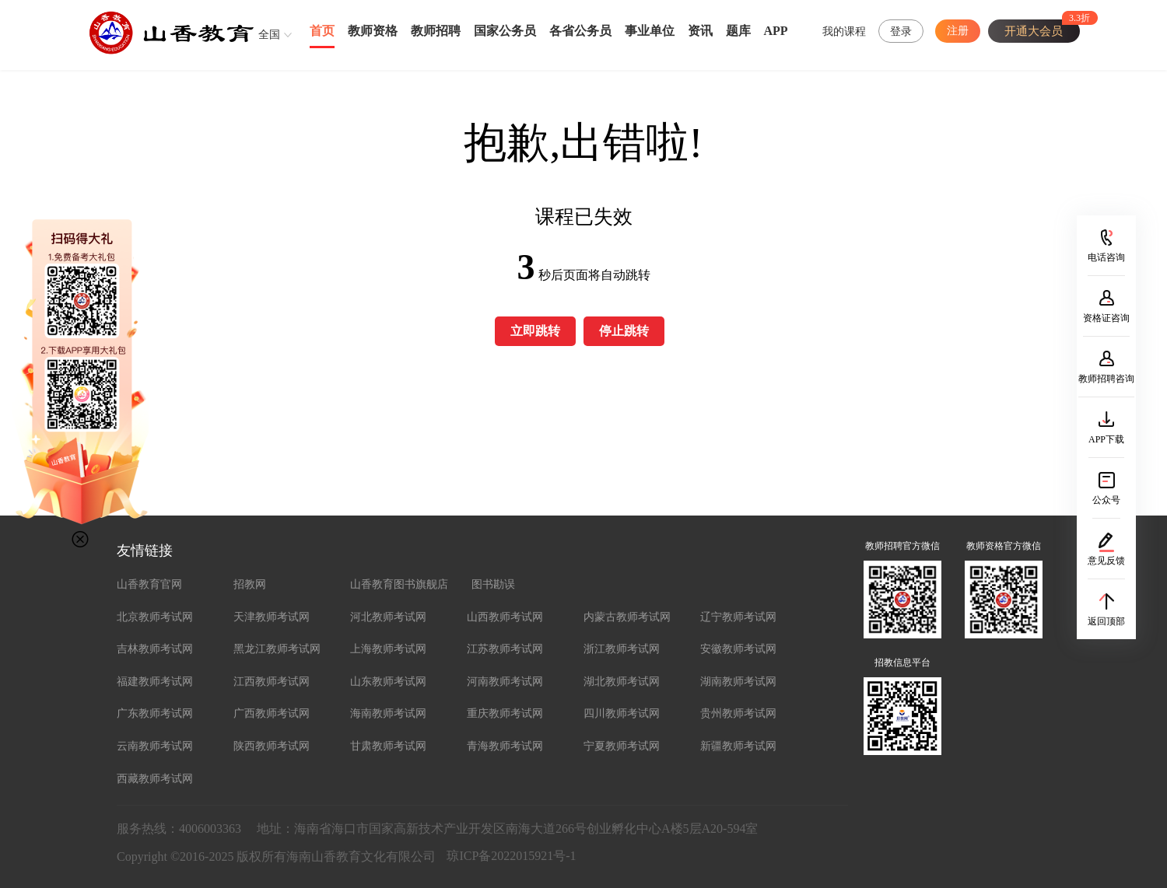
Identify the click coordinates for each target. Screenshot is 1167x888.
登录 (901, 31)
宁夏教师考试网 (622, 746)
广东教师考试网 (155, 713)
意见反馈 (1106, 560)
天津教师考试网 (271, 617)
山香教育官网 (149, 584)
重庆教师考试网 (505, 713)
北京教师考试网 (155, 617)
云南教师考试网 (155, 746)
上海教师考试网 (388, 649)
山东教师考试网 (388, 681)
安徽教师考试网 (738, 649)
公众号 (1106, 500)
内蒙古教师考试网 (627, 617)
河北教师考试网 (388, 617)
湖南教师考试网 (738, 681)
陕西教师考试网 (271, 746)
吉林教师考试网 (155, 649)
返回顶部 (1106, 621)
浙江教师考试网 (622, 649)
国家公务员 (505, 30)
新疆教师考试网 (738, 746)
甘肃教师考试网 (388, 746)
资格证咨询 (1106, 318)
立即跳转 (535, 330)
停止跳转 (624, 330)
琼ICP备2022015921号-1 (511, 855)
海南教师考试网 (388, 713)
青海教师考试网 (505, 746)
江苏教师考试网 (505, 649)
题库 (738, 30)
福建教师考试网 (155, 681)
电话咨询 (1106, 257)
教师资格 (373, 30)
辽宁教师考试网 (738, 617)
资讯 (700, 30)
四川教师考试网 (622, 713)
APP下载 (1106, 439)
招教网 (249, 584)
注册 (958, 31)
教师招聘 (436, 30)
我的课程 (844, 31)
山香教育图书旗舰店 (399, 584)
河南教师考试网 (505, 681)
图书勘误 (493, 584)
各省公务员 (580, 30)
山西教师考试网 (505, 617)
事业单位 (650, 30)
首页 (322, 30)
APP (776, 30)
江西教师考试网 (271, 681)
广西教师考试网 (271, 713)
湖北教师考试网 (622, 681)
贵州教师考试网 (738, 713)
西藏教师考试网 (155, 779)
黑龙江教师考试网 (277, 649)
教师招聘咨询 (1106, 378)
